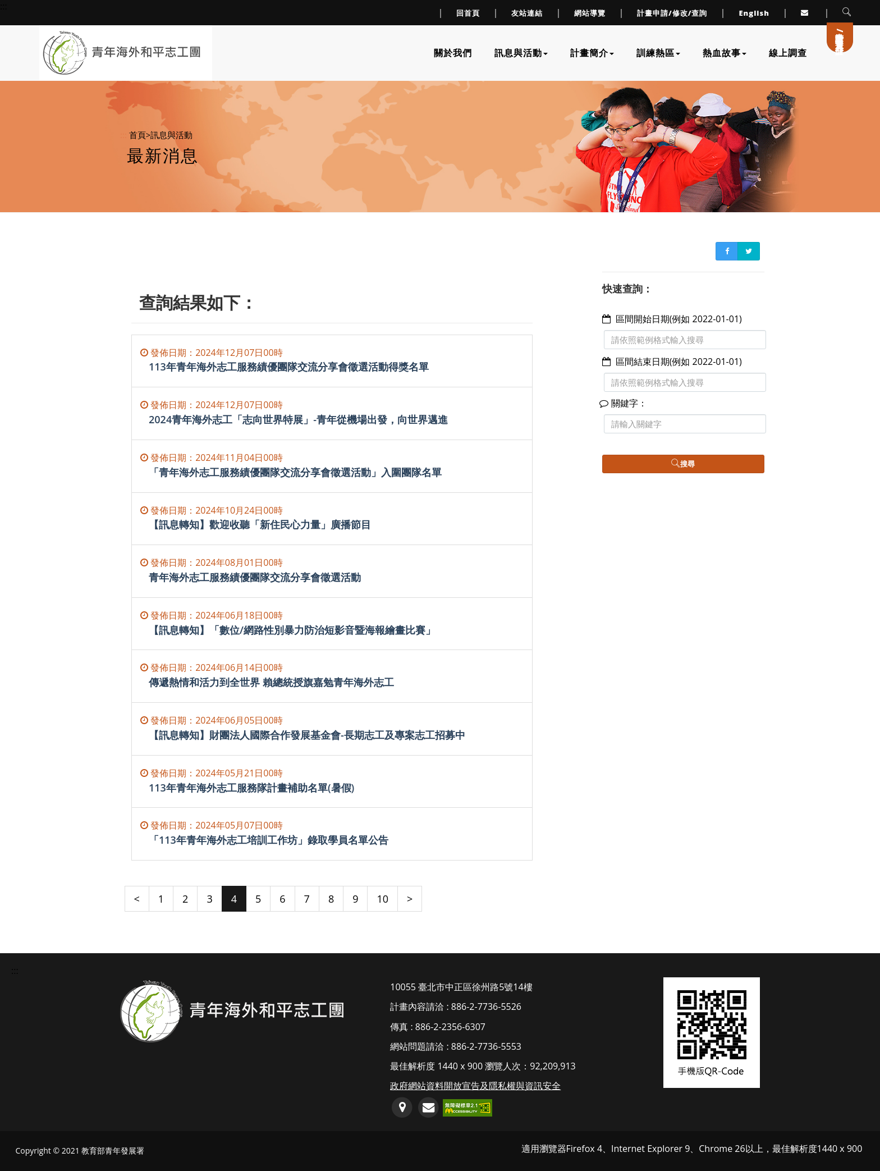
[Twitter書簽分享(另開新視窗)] (748, 251)
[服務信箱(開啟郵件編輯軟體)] (428, 1108)
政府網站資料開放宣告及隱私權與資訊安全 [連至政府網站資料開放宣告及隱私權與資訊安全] (475, 1085)
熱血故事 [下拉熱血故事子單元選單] (724, 53)
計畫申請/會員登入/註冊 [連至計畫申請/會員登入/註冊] (840, 33)
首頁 (137, 134)
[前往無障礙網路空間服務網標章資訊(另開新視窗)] (467, 1107)
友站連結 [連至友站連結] (527, 13)
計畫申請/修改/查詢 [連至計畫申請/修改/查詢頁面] (672, 13)
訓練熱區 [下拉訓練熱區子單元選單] (658, 53)
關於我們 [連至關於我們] (453, 53)
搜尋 (683, 464)
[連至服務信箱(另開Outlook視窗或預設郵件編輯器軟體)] (806, 12)
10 (382, 898)
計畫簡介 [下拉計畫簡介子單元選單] (592, 53)
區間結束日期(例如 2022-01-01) (679, 361)
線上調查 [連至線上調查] (788, 53)
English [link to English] (754, 13)
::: (123, 134)
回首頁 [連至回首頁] (468, 13)
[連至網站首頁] (121, 52)
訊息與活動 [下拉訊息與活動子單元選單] (521, 53)
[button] (847, 12)
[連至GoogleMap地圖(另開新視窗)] (402, 1108)
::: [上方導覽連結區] (3, 6)
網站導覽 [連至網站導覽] (590, 13)
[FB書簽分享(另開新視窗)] (727, 251)
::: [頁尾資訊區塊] (15, 970)
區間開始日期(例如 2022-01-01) (679, 319)
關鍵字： (624, 403)
